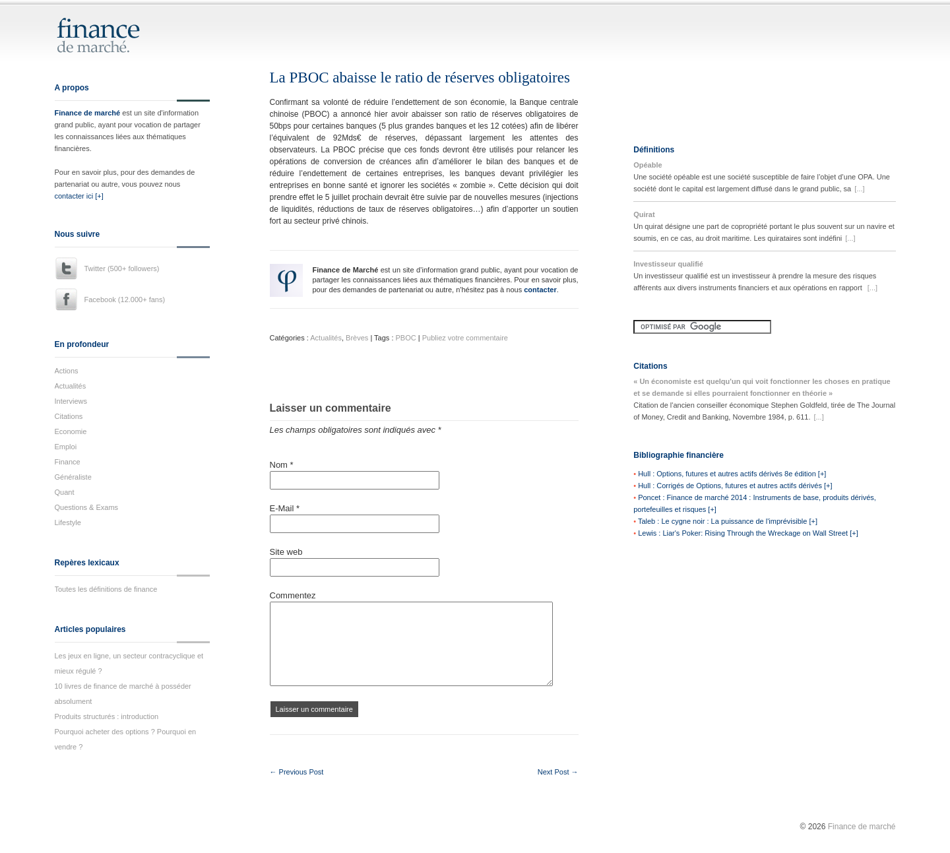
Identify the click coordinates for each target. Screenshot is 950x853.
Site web (286, 552)
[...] (859, 189)
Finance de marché (88, 113)
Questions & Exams (87, 507)
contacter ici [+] (79, 196)
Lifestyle (68, 522)
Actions (67, 371)
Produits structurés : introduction (107, 716)
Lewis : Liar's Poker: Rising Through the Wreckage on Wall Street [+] (748, 533)
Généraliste (73, 477)
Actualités (70, 386)
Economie (71, 431)
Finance (67, 462)
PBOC (406, 338)
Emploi (66, 447)
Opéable (647, 165)
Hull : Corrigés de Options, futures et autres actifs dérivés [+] (735, 486)
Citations (69, 416)
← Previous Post (297, 772)
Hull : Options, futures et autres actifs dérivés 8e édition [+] (732, 474)
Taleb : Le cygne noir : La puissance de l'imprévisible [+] (727, 521)
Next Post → (558, 772)
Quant (65, 492)
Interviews (71, 401)
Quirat (643, 214)
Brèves (357, 338)
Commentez (293, 595)
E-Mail (285, 508)
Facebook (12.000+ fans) (125, 299)
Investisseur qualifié (668, 264)
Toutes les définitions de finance (106, 589)
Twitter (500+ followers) (122, 268)
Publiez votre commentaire (465, 338)
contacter (540, 290)
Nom (282, 465)
